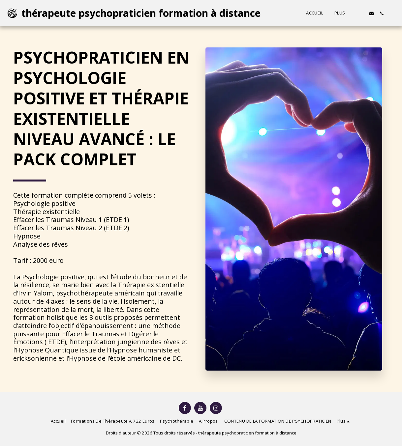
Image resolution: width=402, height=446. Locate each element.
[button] (361, 13)
